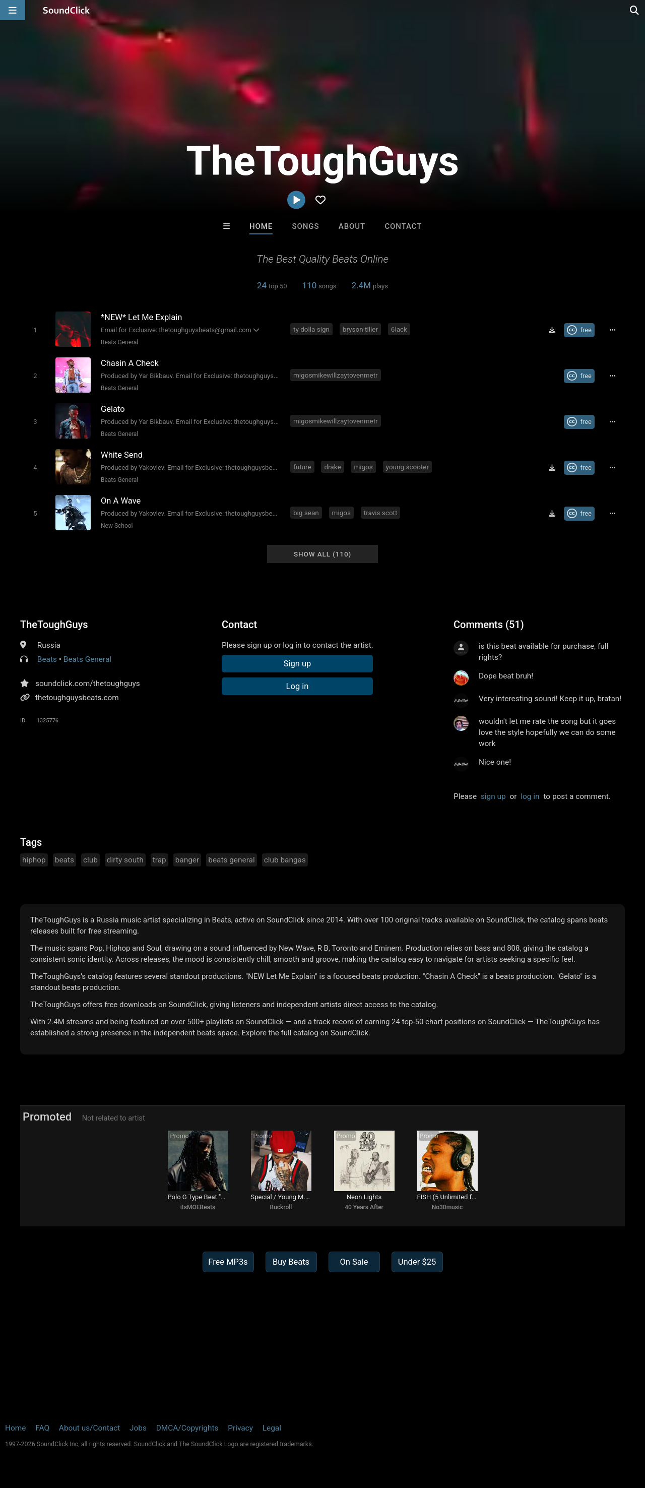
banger (187, 859)
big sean (306, 513)
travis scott (381, 513)
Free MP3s (228, 1262)
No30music (447, 1207)
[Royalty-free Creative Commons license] (579, 330)
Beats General (119, 342)
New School (117, 525)
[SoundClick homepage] (66, 10)
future (302, 467)
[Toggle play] (35, 330)
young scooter (407, 467)
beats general (231, 859)
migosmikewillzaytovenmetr (335, 375)
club (90, 859)
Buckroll (281, 1207)
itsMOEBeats (197, 1207)
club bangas (285, 859)
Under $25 (417, 1262)
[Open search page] (635, 10)
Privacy (240, 1428)
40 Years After (364, 1207)
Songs (305, 226)
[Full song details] (612, 330)
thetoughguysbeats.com (77, 697)
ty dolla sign (311, 329)
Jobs (138, 1428)
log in (530, 796)
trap (159, 859)
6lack (399, 329)
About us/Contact (89, 1428)
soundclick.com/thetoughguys (87, 683)
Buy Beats (291, 1262)
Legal (272, 1428)
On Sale (354, 1262)
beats (64, 859)
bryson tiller (360, 329)
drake (332, 467)
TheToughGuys (54, 624)
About (352, 226)
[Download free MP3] (552, 330)
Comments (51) (489, 624)
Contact (403, 226)
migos (363, 467)
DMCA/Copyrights (187, 1428)
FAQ (42, 1428)
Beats (47, 659)
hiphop (34, 859)
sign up (493, 796)
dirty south (125, 859)
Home (261, 226)
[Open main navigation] (12, 10)
